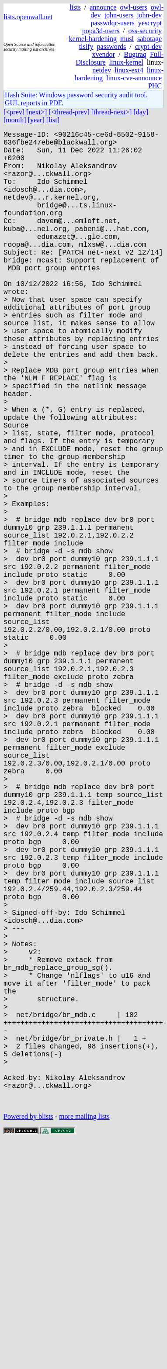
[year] (36, 120)
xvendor (103, 54)
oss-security (145, 30)
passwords (111, 46)
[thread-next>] (111, 112)
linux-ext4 (129, 70)
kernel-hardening (93, 38)
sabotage (149, 38)
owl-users (133, 7)
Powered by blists (28, 1333)
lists (75, 7)
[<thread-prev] (69, 112)
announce (103, 7)
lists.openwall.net (27, 17)
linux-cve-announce (134, 78)
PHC (155, 86)
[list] (52, 120)
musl (127, 38)
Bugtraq (135, 54)
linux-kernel (126, 62)
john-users (118, 15)
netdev (101, 70)
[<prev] (13, 112)
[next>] (36, 112)
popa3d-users (100, 30)
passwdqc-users (112, 23)
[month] (14, 120)
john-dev (149, 15)
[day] (140, 112)
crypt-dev (148, 46)
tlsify (86, 46)
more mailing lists (84, 1333)
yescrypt (150, 23)
